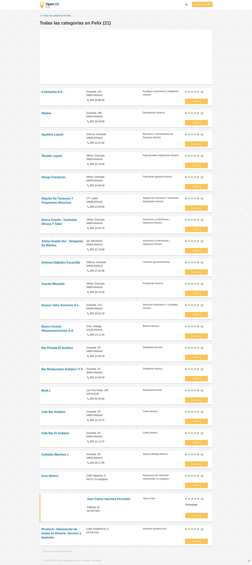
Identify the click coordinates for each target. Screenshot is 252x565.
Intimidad (96, 560)
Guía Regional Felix (63, 551)
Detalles (195, 101)
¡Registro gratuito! (202, 4)
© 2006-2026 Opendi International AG (61, 560)
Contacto (85, 560)
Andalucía (47, 551)
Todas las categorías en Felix (55, 15)
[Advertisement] (126, 57)
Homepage (191, 504)
